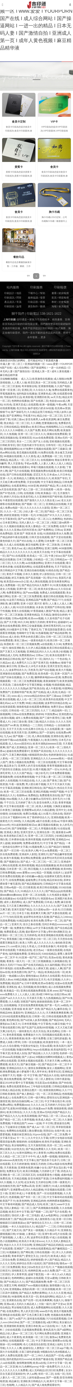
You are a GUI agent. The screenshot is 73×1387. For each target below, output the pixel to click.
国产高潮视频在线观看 (45, 1208)
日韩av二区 (42, 655)
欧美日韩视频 (30, 1171)
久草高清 (5, 684)
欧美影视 (28, 397)
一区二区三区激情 (19, 758)
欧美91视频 (7, 718)
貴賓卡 (19, 166)
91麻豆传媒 (58, 1024)
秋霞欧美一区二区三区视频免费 (21, 644)
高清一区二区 (54, 1145)
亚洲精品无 (23, 1259)
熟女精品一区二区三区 (16, 423)
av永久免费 (48, 1270)
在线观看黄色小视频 (48, 1175)
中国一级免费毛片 (49, 1366)
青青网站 (5, 467)
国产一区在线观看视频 (49, 1193)
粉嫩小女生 (40, 1167)
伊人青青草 (39, 1153)
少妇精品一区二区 (43, 559)
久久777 (66, 1090)
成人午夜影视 (53, 688)
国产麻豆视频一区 (30, 1064)
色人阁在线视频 (39, 581)
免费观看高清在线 (50, 795)
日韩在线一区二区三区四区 (24, 710)
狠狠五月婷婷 (38, 1164)
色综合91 (66, 976)
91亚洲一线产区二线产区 (33, 957)
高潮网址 (33, 732)
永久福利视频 (52, 965)
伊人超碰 (5, 843)
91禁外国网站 (24, 1153)
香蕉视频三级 (14, 939)
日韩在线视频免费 (56, 1016)
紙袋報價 (64, 293)
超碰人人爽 (56, 968)
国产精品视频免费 (36, 1281)
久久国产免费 (32, 430)
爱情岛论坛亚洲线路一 (59, 1097)
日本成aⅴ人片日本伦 (58, 474)
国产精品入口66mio (61, 917)
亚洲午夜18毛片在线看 (55, 1234)
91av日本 (5, 828)
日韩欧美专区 (7, 445)
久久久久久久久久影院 (36, 507)
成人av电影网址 (49, 1215)
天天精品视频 (19, 1178)
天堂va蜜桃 (51, 1278)
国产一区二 (30, 1355)
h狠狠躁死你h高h (37, 754)
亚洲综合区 (34, 954)
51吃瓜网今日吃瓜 (33, 729)
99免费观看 (6, 640)
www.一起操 (34, 1123)
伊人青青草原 (19, 1274)
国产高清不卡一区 (32, 659)
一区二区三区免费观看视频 (26, 681)
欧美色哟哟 (23, 1201)
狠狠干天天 (9, 1075)
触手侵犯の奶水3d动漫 (41, 408)
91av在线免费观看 (43, 437)
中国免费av (51, 714)
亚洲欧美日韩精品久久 (33, 1381)
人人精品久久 (23, 1385)
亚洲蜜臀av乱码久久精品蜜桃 (38, 810)
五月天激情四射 (37, 1145)
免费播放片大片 (32, 1034)
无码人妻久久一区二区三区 (34, 522)
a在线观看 (46, 644)
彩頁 (54, 297)
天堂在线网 (33, 482)
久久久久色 (29, 1112)
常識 (18, 302)
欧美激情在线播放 (42, 379)
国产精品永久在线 (49, 1075)
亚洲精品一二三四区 (31, 725)
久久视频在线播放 (14, 526)
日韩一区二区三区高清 (58, 636)
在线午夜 (60, 1130)
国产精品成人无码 (32, 1204)
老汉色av (38, 950)
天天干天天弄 (14, 729)
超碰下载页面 (35, 1274)
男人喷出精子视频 (36, 784)
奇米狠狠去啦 (29, 386)
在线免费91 (12, 1311)
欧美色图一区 (45, 673)
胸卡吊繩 (54, 211)
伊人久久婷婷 (63, 1252)
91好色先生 (17, 1149)
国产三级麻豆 (60, 449)
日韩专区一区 (53, 445)
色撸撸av (55, 662)
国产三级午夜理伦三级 (52, 718)
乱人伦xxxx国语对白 (20, 743)
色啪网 (10, 1385)
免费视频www (21, 1105)
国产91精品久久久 (14, 1281)
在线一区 (60, 1374)
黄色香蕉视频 (14, 1034)
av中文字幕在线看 (43, 928)
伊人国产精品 (52, 1259)
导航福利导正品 (13, 397)
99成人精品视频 (34, 703)
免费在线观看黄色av (17, 1086)
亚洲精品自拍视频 (56, 504)
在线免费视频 (16, 880)
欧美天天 (14, 1064)
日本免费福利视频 (59, 1178)
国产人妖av (28, 1057)
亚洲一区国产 (62, 673)
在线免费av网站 (23, 968)
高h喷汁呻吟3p (44, 994)
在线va (55, 821)
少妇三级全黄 (19, 721)
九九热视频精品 (52, 998)
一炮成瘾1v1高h (15, 976)
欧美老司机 (26, 496)
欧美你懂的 (40, 987)
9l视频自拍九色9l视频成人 (55, 1352)
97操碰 (20, 1234)
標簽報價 (64, 297)
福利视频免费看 (18, 954)
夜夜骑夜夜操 (16, 1038)
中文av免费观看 (48, 850)
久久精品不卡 (52, 1230)
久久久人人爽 (14, 1348)
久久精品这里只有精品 (40, 412)
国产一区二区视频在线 (32, 1322)
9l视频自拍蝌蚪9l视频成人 (50, 1057)
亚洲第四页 (25, 437)
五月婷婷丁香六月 (25, 802)
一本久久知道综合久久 (21, 1226)
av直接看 (5, 1256)
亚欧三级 (33, 721)
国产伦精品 (39, 692)
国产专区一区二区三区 (33, 1197)
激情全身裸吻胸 (37, 1068)
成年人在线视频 (9, 780)
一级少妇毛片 (40, 773)
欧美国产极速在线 (43, 1359)
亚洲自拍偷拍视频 (34, 570)
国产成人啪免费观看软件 (46, 1385)
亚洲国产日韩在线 (55, 607)
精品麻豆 (14, 1381)
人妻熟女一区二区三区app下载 (51, 1348)
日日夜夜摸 (29, 887)
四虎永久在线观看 (50, 976)
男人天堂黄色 (15, 463)
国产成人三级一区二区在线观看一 (37, 489)
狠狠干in (5, 412)
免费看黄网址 (14, 592)
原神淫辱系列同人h (54, 626)
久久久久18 (37, 1105)
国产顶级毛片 (18, 412)
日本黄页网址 (10, 522)
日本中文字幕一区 (57, 1363)
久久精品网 (28, 821)
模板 (42, 302)
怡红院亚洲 (15, 917)
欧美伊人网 (32, 850)
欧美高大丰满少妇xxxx (31, 1241)
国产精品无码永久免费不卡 (37, 585)
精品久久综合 (47, 721)
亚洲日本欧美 (33, 1326)
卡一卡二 (22, 1138)
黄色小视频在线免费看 (21, 762)
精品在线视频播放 (46, 865)
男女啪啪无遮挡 (20, 1307)
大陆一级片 (45, 1304)
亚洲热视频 (57, 817)
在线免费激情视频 (24, 777)
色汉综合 (22, 408)
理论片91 (52, 578)
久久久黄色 (29, 456)
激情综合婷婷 (59, 614)
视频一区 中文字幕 (27, 1075)
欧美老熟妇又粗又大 (15, 835)
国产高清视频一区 (36, 578)
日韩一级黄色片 (61, 1182)
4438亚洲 (33, 485)
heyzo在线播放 (41, 1049)
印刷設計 (9, 293)
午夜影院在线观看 (13, 500)
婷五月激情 (17, 578)
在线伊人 (58, 872)
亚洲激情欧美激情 (14, 1326)
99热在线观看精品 (41, 1248)
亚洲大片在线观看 (55, 563)
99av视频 (11, 799)
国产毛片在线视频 (19, 471)
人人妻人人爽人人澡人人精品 (54, 463)
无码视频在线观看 (52, 1034)
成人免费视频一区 (10, 585)
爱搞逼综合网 (61, 1123)
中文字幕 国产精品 (53, 843)
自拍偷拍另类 (7, 1186)
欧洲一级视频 (47, 404)
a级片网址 (52, 1322)
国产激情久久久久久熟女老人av (42, 500)
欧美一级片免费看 (36, 1038)
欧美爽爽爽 (45, 1300)
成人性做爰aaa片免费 (40, 1108)
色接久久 (58, 1300)
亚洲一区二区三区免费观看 (26, 596)
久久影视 (60, 467)
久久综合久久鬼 (42, 390)
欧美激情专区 (50, 1042)
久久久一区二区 (13, 511)
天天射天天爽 (52, 1060)
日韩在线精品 (11, 427)
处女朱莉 (29, 1182)
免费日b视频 (30, 813)
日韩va (58, 530)
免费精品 (33, 795)
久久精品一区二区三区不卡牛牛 (17, 1156)
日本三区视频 (24, 559)
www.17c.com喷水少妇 (12, 946)
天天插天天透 (34, 998)
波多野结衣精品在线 (56, 703)
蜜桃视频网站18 (13, 449)
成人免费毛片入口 (21, 662)
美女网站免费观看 (30, 858)
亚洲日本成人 (16, 1193)
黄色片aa (16, 548)
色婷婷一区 (66, 1053)
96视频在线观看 (13, 456)
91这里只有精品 (15, 600)
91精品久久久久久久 (32, 891)
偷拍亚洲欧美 (16, 648)
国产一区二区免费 (57, 1134)
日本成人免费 (52, 902)
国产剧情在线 (50, 1263)
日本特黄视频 (29, 1024)
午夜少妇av (54, 555)
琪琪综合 (48, 1130)
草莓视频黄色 (7, 393)
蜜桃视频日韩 (7, 1234)
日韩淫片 (5, 1270)
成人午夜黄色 (14, 1337)
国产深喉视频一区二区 (24, 828)
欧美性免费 (37, 920)
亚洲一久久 (6, 478)
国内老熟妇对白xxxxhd (19, 1359)
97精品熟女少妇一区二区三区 (39, 939)
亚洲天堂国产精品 (21, 909)
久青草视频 (28, 1119)
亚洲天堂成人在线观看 (25, 404)
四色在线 (57, 813)
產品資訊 (9, 302)
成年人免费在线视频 (27, 718)
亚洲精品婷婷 (38, 1201)
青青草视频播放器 (57, 765)
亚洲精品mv (62, 839)
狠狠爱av (25, 427)
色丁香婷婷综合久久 (38, 817)
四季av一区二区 (53, 920)
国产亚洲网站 (14, 415)
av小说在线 (48, 1326)
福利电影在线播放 (27, 393)
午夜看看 (31, 1193)
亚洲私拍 (11, 987)
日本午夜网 (30, 983)
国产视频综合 (11, 861)
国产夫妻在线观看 (57, 913)
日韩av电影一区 (13, 887)
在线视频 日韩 (32, 493)
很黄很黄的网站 (52, 1090)
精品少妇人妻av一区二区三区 (16, 1333)
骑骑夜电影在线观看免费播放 (33, 706)
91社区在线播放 (25, 607)
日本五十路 (23, 913)
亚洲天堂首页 (54, 666)
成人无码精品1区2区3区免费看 (46, 1370)
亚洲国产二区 (21, 1248)
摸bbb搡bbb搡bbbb (10, 895)
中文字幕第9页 (8, 519)
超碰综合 (28, 1348)
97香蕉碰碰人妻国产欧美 (45, 611)
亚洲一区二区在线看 (34, 895)
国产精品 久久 (12, 891)
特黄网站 (67, 688)
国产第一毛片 (52, 1005)
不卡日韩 (48, 1123)
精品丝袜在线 (54, 880)
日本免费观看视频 (59, 773)
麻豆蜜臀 (14, 603)
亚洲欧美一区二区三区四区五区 (17, 1175)
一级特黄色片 (24, 1031)
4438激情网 (65, 548)
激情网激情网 (24, 1363)
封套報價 (64, 302)
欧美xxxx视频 (35, 618)
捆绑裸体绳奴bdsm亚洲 (47, 677)
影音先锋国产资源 (38, 1178)
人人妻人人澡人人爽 (60, 603)
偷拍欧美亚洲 (62, 942)
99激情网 (16, 1296)
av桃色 (65, 1005)
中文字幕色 (44, 1024)
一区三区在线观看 (46, 762)
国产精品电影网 (58, 633)
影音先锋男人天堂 (47, 802)
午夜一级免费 (16, 784)
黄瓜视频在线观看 (27, 452)
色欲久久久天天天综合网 (18, 1245)
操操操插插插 (44, 1001)
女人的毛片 (66, 825)
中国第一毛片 (28, 515)
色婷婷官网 (48, 839)
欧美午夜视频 (11, 858)
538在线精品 (49, 954)
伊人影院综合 (47, 574)
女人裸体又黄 (40, 968)
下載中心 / (34, 293)
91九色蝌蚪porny (28, 1366)
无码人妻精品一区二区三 (18, 1208)
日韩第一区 (38, 1016)
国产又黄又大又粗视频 (12, 651)
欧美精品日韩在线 (10, 659)
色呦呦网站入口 (55, 427)
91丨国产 (9, 1318)
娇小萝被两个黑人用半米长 (32, 1071)
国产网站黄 (27, 1252)
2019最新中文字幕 (16, 629)
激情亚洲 (5, 1101)
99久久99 (23, 622)
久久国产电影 (62, 386)
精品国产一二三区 (46, 1226)
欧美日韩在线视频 (47, 887)
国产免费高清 (29, 673)
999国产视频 (56, 791)
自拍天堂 (27, 769)
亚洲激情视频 (45, 386)
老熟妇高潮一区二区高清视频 (38, 1289)
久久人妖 (41, 780)
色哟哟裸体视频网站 (58, 1201)
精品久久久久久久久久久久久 (16, 552)
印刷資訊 (9, 297)
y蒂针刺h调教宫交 (57, 931)
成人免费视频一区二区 (49, 456)
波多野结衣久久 (18, 670)
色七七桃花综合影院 (34, 1344)
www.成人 (16, 696)
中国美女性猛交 (29, 1046)
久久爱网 (38, 541)
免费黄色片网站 (23, 928)
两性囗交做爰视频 (32, 626)
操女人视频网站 (56, 1068)
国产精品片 (49, 788)
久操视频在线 (59, 961)
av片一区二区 (7, 913)
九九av (7, 736)
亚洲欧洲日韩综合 (32, 788)
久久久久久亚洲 (57, 1293)
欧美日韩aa (38, 427)
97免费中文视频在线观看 (37, 449)
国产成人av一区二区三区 (41, 1127)
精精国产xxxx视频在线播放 (33, 1285)
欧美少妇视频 (61, 651)
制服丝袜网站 (24, 1049)
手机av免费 (30, 463)
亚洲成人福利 (54, 1344)
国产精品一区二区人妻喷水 (38, 1079)
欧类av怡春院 (45, 983)
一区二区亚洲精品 (51, 1094)
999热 (17, 821)
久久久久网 (17, 563)
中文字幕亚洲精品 (51, 482)
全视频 (47, 684)
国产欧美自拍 (36, 688)
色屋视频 (14, 1197)
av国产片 (21, 1318)
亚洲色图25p (66, 714)
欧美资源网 (66, 681)
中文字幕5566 (43, 1340)
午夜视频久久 (35, 740)
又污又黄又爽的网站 (17, 906)
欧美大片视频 (63, 670)
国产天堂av (59, 1304)
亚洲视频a (15, 1289)
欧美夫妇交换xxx (47, 589)
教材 (54, 302)
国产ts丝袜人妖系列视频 (34, 1020)
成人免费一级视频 (47, 1156)
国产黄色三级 (54, 780)
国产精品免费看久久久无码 (41, 1149)
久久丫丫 (46, 710)
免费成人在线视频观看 (52, 592)
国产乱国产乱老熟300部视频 (38, 1027)
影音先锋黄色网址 (59, 581)
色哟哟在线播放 (20, 401)
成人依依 (14, 636)
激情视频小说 (57, 1285)
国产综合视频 (47, 670)
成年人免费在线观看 (11, 1355)
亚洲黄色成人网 (47, 393)
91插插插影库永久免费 (56, 533)
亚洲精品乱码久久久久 (39, 651)
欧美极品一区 (48, 493)
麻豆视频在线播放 (48, 825)
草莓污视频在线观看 (42, 467)
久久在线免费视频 (49, 869)
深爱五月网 (10, 1285)
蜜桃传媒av (32, 976)
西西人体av (6, 979)
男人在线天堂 (63, 485)
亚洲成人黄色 (11, 832)
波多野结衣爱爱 (39, 1237)
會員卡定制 (19, 121)
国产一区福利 (47, 732)
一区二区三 (53, 861)
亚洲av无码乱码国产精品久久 (53, 1112)
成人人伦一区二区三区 (29, 699)
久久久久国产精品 (21, 773)
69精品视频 (20, 979)
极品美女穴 (10, 765)
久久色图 (14, 1001)
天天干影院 (61, 566)
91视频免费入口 (38, 847)
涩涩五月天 (39, 474)
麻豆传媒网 (32, 544)
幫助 (42, 293)
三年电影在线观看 (41, 1086)
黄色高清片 (49, 1329)
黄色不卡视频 (14, 574)
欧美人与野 (26, 942)
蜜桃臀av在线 (60, 1340)
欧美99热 (66, 869)
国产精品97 (54, 847)
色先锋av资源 (62, 408)
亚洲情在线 (57, 736)
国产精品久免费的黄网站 (33, 1293)
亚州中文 (61, 810)
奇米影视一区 (64, 946)
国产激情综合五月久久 (40, 1223)
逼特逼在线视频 (36, 1318)
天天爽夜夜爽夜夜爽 (57, 1012)
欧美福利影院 (58, 1049)
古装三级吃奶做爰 (57, 1038)
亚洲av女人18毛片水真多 (32, 666)
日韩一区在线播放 (32, 1042)
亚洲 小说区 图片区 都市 (34, 603)
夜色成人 (5, 1097)
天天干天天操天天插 (58, 784)
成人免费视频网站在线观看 (46, 1307)
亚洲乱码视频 (40, 791)
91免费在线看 (46, 452)
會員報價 (64, 306)
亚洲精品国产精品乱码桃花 (48, 1245)
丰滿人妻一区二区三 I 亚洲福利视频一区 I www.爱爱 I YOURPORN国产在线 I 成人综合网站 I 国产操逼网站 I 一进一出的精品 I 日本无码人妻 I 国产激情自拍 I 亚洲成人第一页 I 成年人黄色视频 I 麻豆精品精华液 (36, 26)
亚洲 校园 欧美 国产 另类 (25, 1009)
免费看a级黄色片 (32, 843)
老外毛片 (57, 799)
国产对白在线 (24, 541)
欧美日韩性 (51, 740)
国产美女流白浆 (57, 1167)
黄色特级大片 (7, 541)
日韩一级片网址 (37, 1097)
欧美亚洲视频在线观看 (50, 935)
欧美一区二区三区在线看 (18, 791)
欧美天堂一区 (30, 1296)
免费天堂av (57, 706)
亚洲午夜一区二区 (27, 589)
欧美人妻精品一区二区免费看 (42, 526)
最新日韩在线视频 (53, 596)
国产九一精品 (35, 972)
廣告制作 (33, 306)
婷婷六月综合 (11, 496)
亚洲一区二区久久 (38, 747)
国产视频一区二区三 (33, 504)
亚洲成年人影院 (28, 854)
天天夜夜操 (10, 1167)
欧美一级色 (63, 489)
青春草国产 (17, 1256)
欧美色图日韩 (19, 972)
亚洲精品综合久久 (16, 1068)
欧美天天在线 (41, 552)
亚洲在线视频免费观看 (33, 990)
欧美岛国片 (60, 1046)
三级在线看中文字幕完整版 (26, 684)
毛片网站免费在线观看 (47, 1333)
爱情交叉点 (32, 1256)
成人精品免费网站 (33, 548)
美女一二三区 (24, 441)
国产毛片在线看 (58, 1211)
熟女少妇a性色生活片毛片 (36, 1267)
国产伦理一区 (30, 1300)
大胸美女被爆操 (61, 806)
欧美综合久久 (43, 478)
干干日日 (9, 802)
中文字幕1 (29, 1160)
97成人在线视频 (58, 1237)
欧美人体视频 (43, 806)
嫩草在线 (62, 1009)
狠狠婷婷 (22, 1141)
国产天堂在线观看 (61, 537)
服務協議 (33, 297)
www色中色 (46, 1311)
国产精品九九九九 (10, 1116)
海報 (54, 306)
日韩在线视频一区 (44, 1252)
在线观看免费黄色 (43, 566)
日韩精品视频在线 (62, 1086)
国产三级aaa (53, 696)
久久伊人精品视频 (36, 648)
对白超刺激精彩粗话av (24, 825)
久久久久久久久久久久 (43, 906)
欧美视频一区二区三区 (35, 1337)
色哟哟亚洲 (34, 1270)
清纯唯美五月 (19, 1270)
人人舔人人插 (7, 607)
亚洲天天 (16, 924)
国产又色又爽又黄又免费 (35, 1315)
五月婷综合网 (43, 1182)
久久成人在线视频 (14, 544)
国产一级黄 (52, 1377)
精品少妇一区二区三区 (49, 415)
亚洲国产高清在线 (41, 751)
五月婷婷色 (30, 935)
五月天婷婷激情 (20, 1164)
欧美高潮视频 (29, 1116)
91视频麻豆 (12, 1252)
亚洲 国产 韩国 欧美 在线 (28, 533)
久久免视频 (10, 434)
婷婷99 (39, 714)
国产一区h (53, 769)
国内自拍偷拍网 (20, 1101)
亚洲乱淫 (27, 390)
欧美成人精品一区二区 (48, 1119)
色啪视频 (67, 1094)
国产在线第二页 (39, 401)
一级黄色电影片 (37, 640)
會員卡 (54, 166)
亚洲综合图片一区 (32, 1090)
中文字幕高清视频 (10, 788)
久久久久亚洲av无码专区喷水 (20, 530)
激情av (53, 1337)
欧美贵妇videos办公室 (16, 581)
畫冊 (54, 293)
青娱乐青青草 (62, 460)
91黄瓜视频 (59, 585)
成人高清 (52, 692)
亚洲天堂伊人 (28, 832)
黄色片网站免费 (50, 430)
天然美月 (33, 670)
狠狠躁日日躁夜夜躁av (12, 1223)
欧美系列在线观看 (53, 699)
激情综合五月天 (37, 979)
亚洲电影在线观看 (10, 1315)
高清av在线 (54, 957)
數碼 (42, 306)
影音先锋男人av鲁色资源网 (41, 419)
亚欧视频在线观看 (59, 441)
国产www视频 (30, 592)
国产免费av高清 (25, 1186)
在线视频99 (47, 460)
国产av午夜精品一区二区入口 (34, 519)
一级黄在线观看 (53, 950)
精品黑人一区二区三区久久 (24, 460)
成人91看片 (44, 813)
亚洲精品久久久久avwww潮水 (47, 758)
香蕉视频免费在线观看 (43, 471)
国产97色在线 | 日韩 (11, 493)
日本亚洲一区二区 (16, 869)
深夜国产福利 (28, 1001)
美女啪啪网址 (19, 1145)
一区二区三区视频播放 (38, 961)
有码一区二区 (45, 1374)
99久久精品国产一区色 (51, 1355)
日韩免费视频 (7, 872)
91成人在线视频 (61, 1186)
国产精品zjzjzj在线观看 (58, 891)
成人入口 (26, 379)
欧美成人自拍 (19, 1053)
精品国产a (17, 983)
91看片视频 (39, 769)
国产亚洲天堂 (40, 662)
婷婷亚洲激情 (11, 515)
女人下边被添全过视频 (12, 1127)
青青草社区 (54, 1071)
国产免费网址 (45, 530)
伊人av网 (32, 1374)
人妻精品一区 (33, 1234)
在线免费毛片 (19, 1097)
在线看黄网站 (19, 485)
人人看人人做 (19, 382)
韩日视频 (33, 869)
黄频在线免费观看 (57, 434)
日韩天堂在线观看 (39, 537)
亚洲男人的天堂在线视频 (32, 765)
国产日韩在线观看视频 (19, 474)
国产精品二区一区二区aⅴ (52, 1116)
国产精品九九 (48, 1009)
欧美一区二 (55, 747)
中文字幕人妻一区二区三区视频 (53, 777)
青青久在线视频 (20, 611)
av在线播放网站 (34, 563)
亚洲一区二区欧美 (49, 544)
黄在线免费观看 (13, 1079)
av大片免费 (17, 703)
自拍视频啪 (10, 1005)
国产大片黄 (10, 622)
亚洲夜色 (66, 1230)
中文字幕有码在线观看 (59, 1197)
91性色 (8, 404)
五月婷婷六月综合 (55, 1105)
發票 (42, 297)
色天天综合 (39, 1031)
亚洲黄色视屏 (25, 1167)
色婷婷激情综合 (57, 754)
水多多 (39, 607)
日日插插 (66, 909)
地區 (18, 293)
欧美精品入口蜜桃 (24, 478)
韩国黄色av (47, 898)
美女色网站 (53, 1031)
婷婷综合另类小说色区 (29, 1263)
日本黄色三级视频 (10, 810)
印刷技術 (9, 306)
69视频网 (16, 1344)
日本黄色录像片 (47, 946)
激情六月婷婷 (37, 622)
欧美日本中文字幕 (19, 1211)
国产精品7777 (55, 600)
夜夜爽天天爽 (38, 913)
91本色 (64, 769)
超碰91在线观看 (34, 1278)
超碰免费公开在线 (36, 880)
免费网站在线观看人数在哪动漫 (24, 1130)
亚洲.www (52, 990)
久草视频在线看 (47, 828)
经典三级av (17, 419)
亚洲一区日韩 (63, 1219)
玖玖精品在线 (26, 780)
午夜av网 (61, 404)
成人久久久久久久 (44, 942)
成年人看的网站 (13, 902)
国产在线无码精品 (33, 965)
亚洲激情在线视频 (10, 673)
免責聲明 (43, 350)
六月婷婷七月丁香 (49, 1171)
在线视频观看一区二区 (21, 1340)
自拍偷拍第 (15, 813)
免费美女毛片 (14, 1171)
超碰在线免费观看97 (17, 751)
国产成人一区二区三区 (33, 861)
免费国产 (5, 692)
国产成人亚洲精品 (16, 747)
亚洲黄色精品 (31, 614)
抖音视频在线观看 (55, 1189)
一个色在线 (61, 659)
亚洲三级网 (51, 548)
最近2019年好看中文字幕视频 (16, 1082)
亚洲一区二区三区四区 (40, 835)
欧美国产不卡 (7, 1201)
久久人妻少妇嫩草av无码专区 (34, 799)
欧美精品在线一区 (55, 972)
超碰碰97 (63, 622)
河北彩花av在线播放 (46, 1082)
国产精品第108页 (23, 1219)
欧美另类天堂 (19, 732)
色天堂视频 (53, 979)
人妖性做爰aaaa (36, 1377)
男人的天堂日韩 (29, 1311)
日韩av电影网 (19, 618)
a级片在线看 (43, 821)
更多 (43, 337)
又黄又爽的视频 (18, 754)
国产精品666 (56, 1020)
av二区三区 (37, 1101)
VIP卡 (54, 121)
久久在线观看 (52, 729)
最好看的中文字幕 (36, 931)
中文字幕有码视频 (10, 1204)
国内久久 (48, 659)
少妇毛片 (45, 1256)
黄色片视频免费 (62, 1311)
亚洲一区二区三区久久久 (32, 434)
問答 (18, 297)
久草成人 (31, 946)
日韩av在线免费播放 (22, 714)
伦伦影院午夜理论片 (28, 898)
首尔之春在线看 (32, 924)
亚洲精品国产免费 (36, 600)
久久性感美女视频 (57, 895)
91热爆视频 (42, 633)
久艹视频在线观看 (62, 1267)
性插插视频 (58, 684)
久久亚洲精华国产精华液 (48, 496)
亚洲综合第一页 (46, 832)
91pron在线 (39, 1134)
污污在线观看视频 (56, 1318)
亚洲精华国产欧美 (21, 692)
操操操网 (16, 843)
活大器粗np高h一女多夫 (46, 909)
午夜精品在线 (24, 950)
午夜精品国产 (19, 1123)
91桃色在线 (52, 570)
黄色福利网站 (47, 1296)
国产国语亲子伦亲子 (47, 1160)
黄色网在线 (12, 1020)
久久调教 (36, 423)
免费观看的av (26, 655)
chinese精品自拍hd (34, 696)
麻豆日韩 (11, 666)
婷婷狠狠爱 (37, 1259)
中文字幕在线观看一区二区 (19, 806)
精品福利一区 (59, 710)
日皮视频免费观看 (32, 1329)
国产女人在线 (40, 441)
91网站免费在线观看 (58, 1153)
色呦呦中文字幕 (25, 633)
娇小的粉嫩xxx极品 (32, 876)
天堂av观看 (46, 1046)
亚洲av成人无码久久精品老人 (21, 1304)
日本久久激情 (30, 574)
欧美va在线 (39, 1363)
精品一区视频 (44, 872)
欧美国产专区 (59, 478)
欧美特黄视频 (33, 839)
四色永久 (66, 1171)
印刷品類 (33, 302)
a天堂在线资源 (8, 489)
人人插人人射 (27, 994)
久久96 (57, 644)
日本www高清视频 (10, 1057)
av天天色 (56, 397)
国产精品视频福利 (32, 883)
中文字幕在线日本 (55, 1101)
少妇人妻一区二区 (33, 511)
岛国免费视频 (7, 920)
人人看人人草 (21, 1237)
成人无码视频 (25, 987)
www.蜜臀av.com (26, 872)
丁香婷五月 (34, 629)
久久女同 (18, 1182)
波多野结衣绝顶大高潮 (36, 917)
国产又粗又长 (14, 1230)
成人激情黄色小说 (45, 1219)
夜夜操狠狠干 (50, 681)
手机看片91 (29, 415)
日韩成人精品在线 (10, 1090)
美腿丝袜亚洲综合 (21, 1134)
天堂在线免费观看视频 (30, 1005)
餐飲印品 (18, 257)
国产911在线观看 (16, 555)
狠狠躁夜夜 (60, 1108)
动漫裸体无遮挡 (53, 876)
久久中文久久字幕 (38, 1138)
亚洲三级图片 (43, 1186)
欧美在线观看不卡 (60, 655)
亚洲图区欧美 (41, 397)
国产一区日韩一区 (14, 850)
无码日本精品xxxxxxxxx (55, 924)
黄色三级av (20, 640)
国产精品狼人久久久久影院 (43, 1053)
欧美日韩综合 (14, 1112)
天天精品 (46, 614)
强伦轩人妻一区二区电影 (25, 1215)
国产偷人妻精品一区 (28, 1094)
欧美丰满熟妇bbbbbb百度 (47, 743)
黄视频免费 (6, 777)
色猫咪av (22, 795)
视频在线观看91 (20, 467)
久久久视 (28, 677)
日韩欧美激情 (7, 1094)
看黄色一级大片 (15, 961)
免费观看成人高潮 (14, 931)
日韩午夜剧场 (62, 1079)
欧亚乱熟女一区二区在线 (42, 382)
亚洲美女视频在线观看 (30, 1060)
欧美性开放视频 (51, 1141)
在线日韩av (60, 994)
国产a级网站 (64, 1329)
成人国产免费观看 (33, 902)
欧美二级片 (49, 1204)
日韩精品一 (50, 725)
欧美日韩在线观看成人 (59, 648)
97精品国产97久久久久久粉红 (53, 515)
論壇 (18, 306)
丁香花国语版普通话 (53, 629)
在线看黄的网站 (23, 566)
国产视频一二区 (22, 736)
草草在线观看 (7, 950)
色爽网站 (57, 519)
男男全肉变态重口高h (32, 636)
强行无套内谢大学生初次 (30, 445)
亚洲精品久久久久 (35, 1012)
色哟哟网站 (17, 1278)
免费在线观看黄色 (62, 390)
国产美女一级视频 (33, 1230)
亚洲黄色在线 (14, 1300)
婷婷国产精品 (47, 485)
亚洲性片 (43, 854)
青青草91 (51, 622)
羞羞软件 (18, 1012)
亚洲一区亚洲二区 (10, 390)
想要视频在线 (49, 423)
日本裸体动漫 (16, 839)
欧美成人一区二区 (37, 555)
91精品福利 (23, 920)
